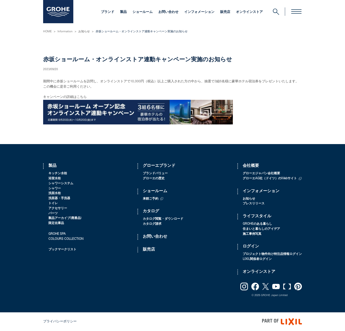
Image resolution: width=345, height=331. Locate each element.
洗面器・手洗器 (59, 198)
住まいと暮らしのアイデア (261, 229)
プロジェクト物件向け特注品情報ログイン (272, 254)
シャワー (54, 188)
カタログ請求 (152, 224)
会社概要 (251, 166)
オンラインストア (249, 12)
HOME (47, 31)
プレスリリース (253, 203)
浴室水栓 (54, 178)
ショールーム (142, 12)
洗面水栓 (54, 193)
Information (65, 31)
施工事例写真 (252, 234)
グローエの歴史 (154, 178)
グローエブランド (159, 166)
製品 (123, 12)
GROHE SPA (57, 234)
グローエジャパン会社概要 (261, 173)
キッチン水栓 (57, 173)
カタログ (151, 211)
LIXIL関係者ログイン (257, 259)
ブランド (107, 12)
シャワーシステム (60, 183)
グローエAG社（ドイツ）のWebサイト (270, 178)
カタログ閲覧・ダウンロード (163, 219)
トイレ (53, 203)
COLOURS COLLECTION (65, 239)
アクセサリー (57, 208)
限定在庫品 (56, 223)
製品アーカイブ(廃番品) (64, 218)
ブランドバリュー (155, 173)
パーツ (53, 213)
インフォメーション (199, 12)
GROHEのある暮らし (257, 224)
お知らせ (84, 31)
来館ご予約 (150, 199)
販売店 (225, 12)
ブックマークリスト (62, 249)
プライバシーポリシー (60, 321)
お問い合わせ (168, 12)
